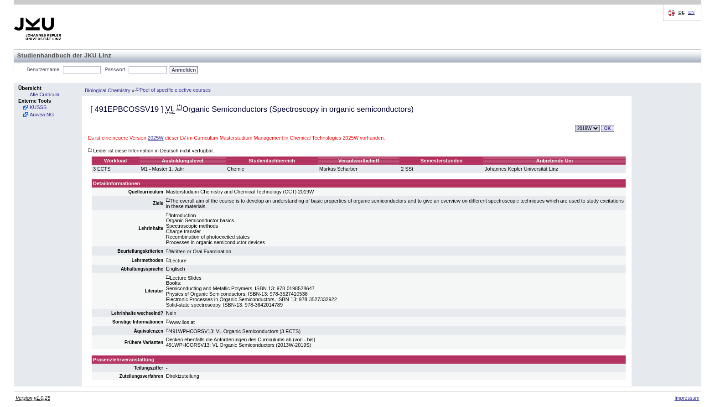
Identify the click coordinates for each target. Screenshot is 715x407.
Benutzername (43, 69)
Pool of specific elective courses (173, 90)
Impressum (686, 398)
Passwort (114, 69)
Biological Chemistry (107, 90)
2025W (156, 138)
